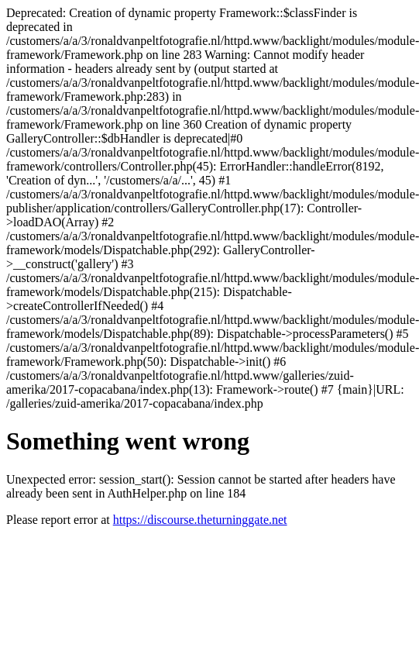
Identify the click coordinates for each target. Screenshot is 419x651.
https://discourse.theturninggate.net (200, 519)
